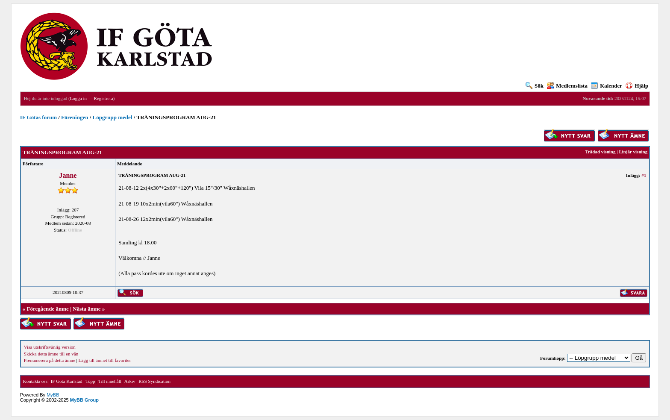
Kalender (606, 85)
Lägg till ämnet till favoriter (105, 360)
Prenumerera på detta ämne (49, 360)
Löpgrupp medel (112, 117)
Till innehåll (109, 381)
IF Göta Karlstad (66, 381)
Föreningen (74, 117)
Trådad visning (600, 151)
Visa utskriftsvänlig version (50, 347)
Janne (68, 175)
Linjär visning (633, 151)
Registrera (103, 98)
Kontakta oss (35, 381)
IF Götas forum (38, 117)
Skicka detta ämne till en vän (51, 353)
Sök (535, 85)
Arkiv (129, 381)
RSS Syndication (154, 381)
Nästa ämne (86, 308)
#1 (643, 175)
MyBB (53, 394)
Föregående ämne (48, 308)
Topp (90, 381)
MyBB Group (84, 399)
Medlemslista (567, 85)
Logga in (78, 98)
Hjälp (637, 85)
